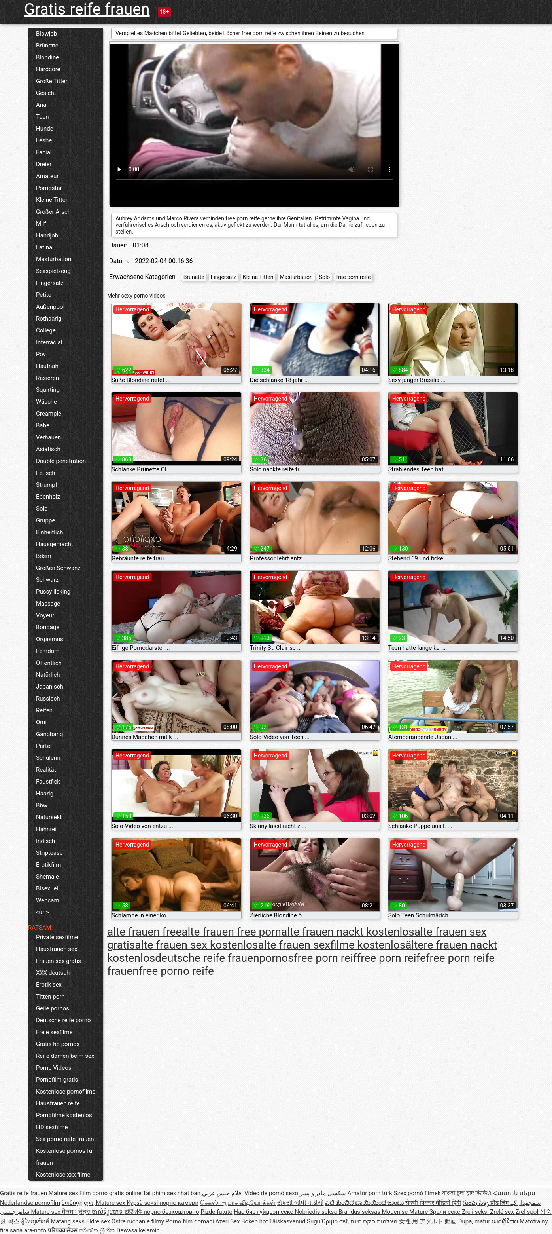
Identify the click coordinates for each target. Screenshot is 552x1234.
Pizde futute (216, 1211)
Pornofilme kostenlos (64, 1115)
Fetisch (45, 473)
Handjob (47, 235)
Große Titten (52, 81)
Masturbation (53, 259)
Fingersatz (50, 283)
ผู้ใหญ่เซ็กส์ (36, 1221)
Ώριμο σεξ (336, 1221)
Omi (41, 722)
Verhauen (48, 437)
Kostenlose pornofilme (65, 1091)
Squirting (48, 389)
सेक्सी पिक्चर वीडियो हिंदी (433, 1202)
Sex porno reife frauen (65, 1139)
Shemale (47, 876)
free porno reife (176, 971)
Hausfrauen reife (58, 1103)
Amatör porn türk (370, 1193)
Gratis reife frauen (87, 9)
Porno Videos (53, 1067)
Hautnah (47, 366)
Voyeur (45, 615)
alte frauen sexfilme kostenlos (331, 944)
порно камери (178, 1202)
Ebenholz (48, 496)
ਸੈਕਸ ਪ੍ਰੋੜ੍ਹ (76, 1211)
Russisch (48, 698)
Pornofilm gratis (57, 1079)
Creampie (48, 413)
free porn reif (325, 957)
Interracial (49, 342)
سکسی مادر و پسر (323, 1193)
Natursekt (49, 817)
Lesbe (44, 140)
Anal (42, 104)
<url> (42, 912)
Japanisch (49, 686)
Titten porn (50, 996)
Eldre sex (99, 1221)
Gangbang (49, 734)
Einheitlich (49, 532)
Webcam (47, 900)
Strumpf (46, 484)
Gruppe (45, 520)
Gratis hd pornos (57, 1044)
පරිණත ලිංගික (97, 1230)
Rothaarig (48, 318)
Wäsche (46, 401)
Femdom (47, 651)
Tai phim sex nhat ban (171, 1193)
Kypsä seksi (143, 1202)
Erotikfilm (48, 864)
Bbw (41, 805)
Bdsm (43, 556)
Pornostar (49, 188)
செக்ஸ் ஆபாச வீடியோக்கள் (238, 1202)
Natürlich (48, 674)
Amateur (47, 176)
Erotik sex (49, 984)
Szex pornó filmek (417, 1193)
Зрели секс (445, 1211)
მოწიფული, (79, 1202)
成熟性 (134, 1211)
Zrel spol (527, 1211)
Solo (42, 508)
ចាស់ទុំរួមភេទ (108, 1211)
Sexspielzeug (53, 271)
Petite (43, 294)
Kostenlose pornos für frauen (65, 1156)
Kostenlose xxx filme (63, 1174)
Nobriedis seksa (316, 1211)
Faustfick (48, 781)
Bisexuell (48, 888)
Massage (48, 603)
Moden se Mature (405, 1211)
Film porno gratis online (110, 1193)
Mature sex (64, 1193)
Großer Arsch (53, 211)
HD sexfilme (52, 1127)
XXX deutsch (53, 972)
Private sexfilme (57, 937)
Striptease (49, 852)
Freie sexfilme (54, 1032)
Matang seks (68, 1221)
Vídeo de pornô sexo (271, 1193)
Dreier (43, 164)
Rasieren (47, 378)
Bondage (47, 627)
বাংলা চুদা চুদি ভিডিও (467, 1193)
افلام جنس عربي (222, 1193)
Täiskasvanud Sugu (295, 1221)
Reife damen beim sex (65, 1055)
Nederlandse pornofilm (30, 1202)
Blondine (47, 57)
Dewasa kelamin (137, 1230)
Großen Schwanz (58, 567)
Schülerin (48, 757)
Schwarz (47, 579)
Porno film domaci (190, 1221)
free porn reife (353, 277)
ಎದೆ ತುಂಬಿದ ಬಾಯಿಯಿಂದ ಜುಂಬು (365, 1202)
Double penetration (61, 461)
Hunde (44, 128)
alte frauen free (144, 931)
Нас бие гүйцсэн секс (264, 1211)
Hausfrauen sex (56, 949)
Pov (41, 354)
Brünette (47, 45)
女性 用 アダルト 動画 (428, 1221)
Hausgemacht (54, 544)
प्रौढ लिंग (500, 1202)
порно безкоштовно (171, 1211)
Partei (44, 746)
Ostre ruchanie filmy (138, 1221)
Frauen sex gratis (58, 960)
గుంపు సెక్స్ (476, 1202)
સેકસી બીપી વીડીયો (300, 1202)
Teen (42, 116)
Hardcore (48, 69)
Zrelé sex (502, 1211)
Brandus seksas (360, 1211)
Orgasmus (49, 639)
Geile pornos (52, 1008)
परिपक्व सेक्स (63, 1230)
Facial (44, 152)
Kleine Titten (52, 199)
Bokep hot (254, 1221)
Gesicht (46, 93)
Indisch (45, 841)
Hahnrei (46, 829)
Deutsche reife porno (63, 1020)
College (46, 330)
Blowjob (46, 33)
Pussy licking (53, 591)
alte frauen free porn (231, 931)
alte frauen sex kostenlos (196, 944)
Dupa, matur (475, 1221)
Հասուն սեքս (514, 1193)
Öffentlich (49, 662)
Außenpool (50, 306)
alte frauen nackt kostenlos (347, 931)
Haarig (44, 793)
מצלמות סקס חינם (373, 1221)
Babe (42, 425)
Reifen (44, 710)
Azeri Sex (229, 1221)
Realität (46, 769)
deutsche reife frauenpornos (224, 957)
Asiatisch (48, 449)
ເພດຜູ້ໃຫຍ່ (506, 1221)
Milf (41, 223)
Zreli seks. (476, 1211)
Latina (44, 247)
